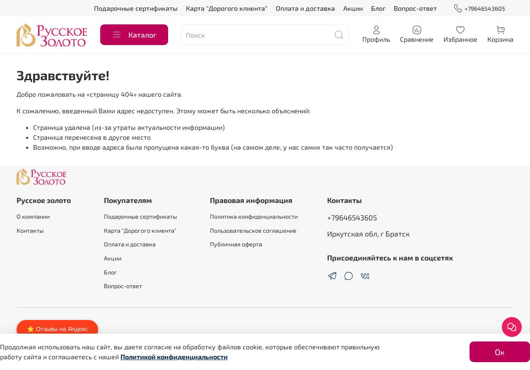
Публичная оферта (236, 244)
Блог (378, 8)
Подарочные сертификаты (136, 8)
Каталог (134, 35)
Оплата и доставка (305, 8)
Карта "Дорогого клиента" (226, 8)
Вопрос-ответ (415, 8)
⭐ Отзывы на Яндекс (57, 329)
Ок (500, 352)
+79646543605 (479, 8)
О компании (33, 216)
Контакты (30, 230)
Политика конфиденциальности (254, 216)
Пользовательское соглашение (253, 230)
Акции (353, 8)
